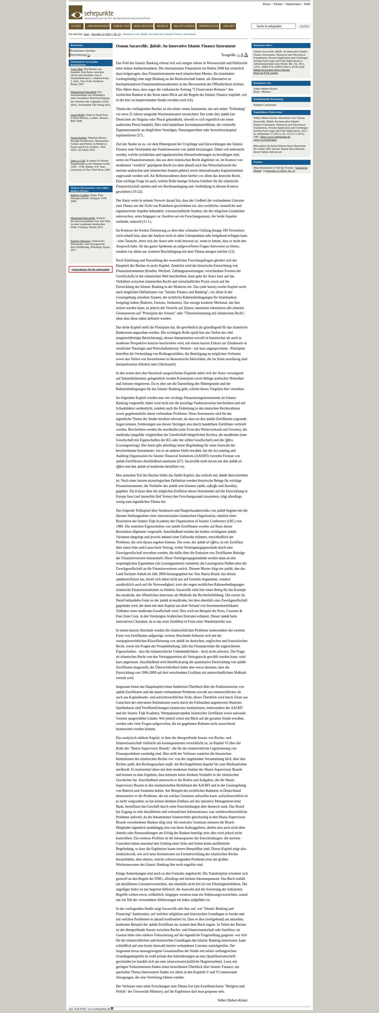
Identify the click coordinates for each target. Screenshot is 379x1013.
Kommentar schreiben (83, 50)
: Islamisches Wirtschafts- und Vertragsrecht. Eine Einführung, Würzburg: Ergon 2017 (90, 245)
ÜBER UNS (122, 26)
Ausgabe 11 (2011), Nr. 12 (106, 33)
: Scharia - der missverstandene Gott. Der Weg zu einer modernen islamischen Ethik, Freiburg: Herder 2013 (90, 222)
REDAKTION (143, 26)
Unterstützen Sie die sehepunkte (91, 269)
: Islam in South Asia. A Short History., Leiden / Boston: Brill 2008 (90, 117)
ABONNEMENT (98, 26)
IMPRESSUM (208, 26)
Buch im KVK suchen (266, 72)
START (76, 26)
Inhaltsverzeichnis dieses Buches (272, 69)
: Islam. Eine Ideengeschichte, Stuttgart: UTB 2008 (89, 198)
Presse (266, 4)
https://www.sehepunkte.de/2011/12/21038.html (272, 138)
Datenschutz (293, 4)
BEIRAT (163, 26)
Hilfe (307, 4)
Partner (278, 4)
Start (86, 33)
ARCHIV (229, 26)
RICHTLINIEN (184, 26)
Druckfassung (80, 55)
